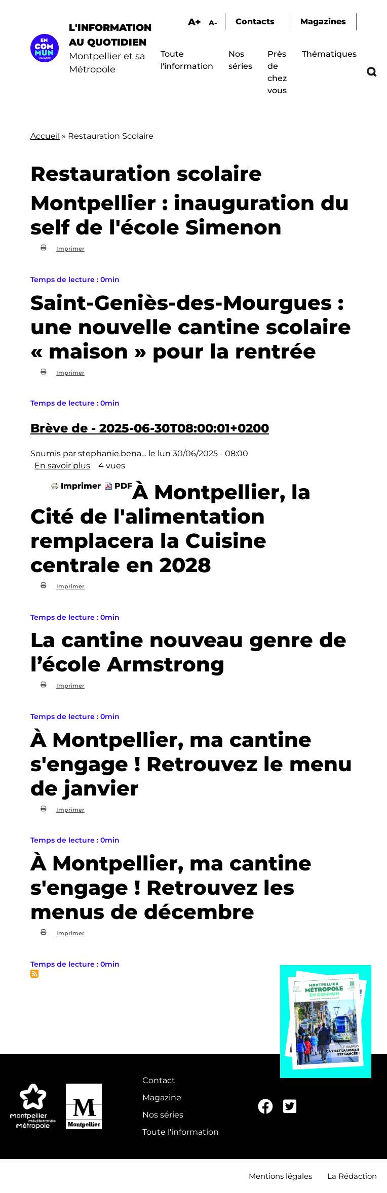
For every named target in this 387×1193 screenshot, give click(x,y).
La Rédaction (352, 1176)
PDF (123, 486)
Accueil (45, 136)
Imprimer (70, 248)
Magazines (323, 21)
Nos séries (162, 1115)
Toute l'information (180, 1132)
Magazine (161, 1097)
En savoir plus (62, 465)
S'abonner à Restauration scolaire (34, 974)
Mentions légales (280, 1176)
